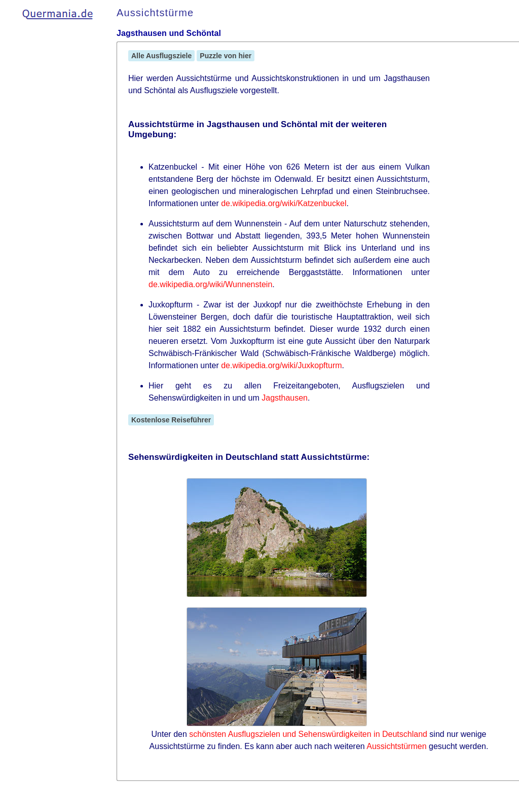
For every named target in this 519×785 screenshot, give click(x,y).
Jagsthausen (285, 398)
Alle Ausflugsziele (161, 56)
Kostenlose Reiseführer (171, 420)
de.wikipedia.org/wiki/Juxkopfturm (281, 365)
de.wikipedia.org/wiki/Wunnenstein (210, 284)
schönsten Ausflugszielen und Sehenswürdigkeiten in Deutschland (308, 734)
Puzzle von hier (225, 56)
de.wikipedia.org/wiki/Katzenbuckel (283, 203)
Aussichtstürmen (396, 746)
